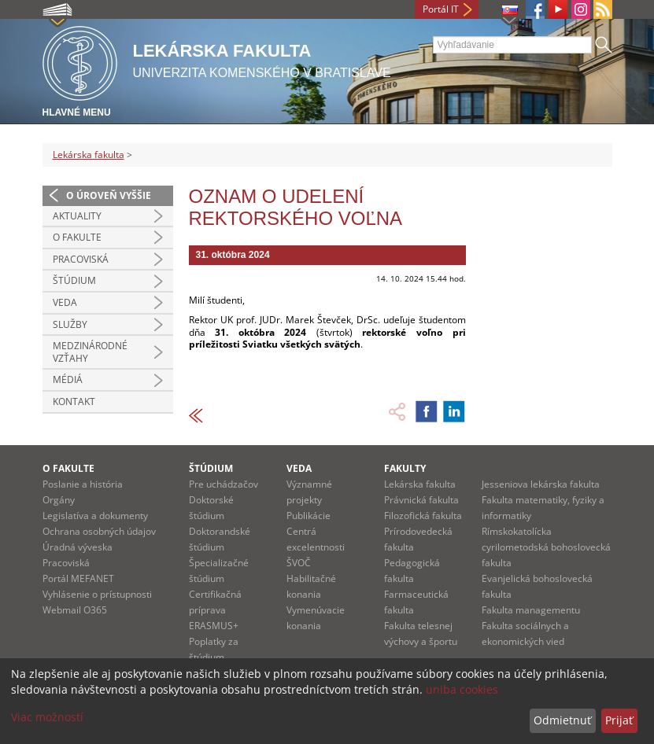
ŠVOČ (298, 562)
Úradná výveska (77, 547)
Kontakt (74, 401)
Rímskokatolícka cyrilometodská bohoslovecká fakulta (546, 547)
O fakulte (77, 237)
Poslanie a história (82, 484)
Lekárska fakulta (88, 154)
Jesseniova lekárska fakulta (541, 484)
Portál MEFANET (78, 578)
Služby (70, 324)
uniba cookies (462, 689)
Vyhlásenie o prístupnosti (97, 594)
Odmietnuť (562, 720)
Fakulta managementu (531, 610)
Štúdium (74, 280)
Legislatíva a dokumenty (95, 515)
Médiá (68, 379)
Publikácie (308, 515)
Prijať (619, 720)
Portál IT (441, 9)
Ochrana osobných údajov (99, 531)
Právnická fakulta (421, 499)
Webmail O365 (74, 610)
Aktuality (77, 216)
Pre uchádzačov (223, 484)
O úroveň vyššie (108, 195)
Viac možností (47, 716)
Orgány (58, 499)
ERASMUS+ (213, 625)
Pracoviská (81, 259)
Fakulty (405, 468)
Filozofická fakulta (423, 515)
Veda (65, 302)
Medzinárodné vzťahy (90, 352)
